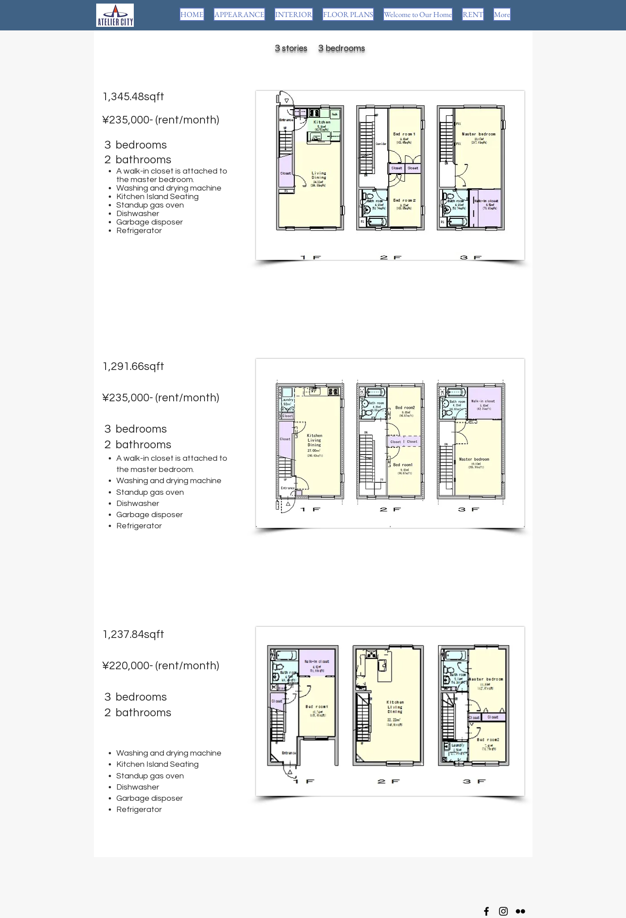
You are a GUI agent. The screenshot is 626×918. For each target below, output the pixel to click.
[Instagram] (503, 911)
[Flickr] (520, 911)
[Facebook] (486, 911)
